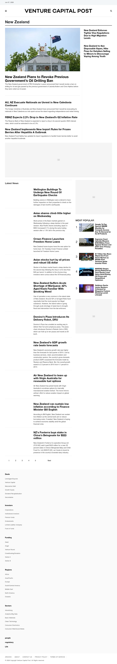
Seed (6, 542)
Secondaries (9, 497)
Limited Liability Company (13, 525)
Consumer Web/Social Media (14, 629)
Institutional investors (12, 514)
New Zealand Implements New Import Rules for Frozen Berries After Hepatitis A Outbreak (38, 131)
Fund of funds (9, 528)
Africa (7, 574)
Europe (7, 582)
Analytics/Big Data (11, 614)
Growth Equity (9, 490)
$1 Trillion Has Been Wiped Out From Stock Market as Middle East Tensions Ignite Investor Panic (103, 258)
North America (9, 593)
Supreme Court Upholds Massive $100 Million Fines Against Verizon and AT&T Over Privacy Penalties (103, 244)
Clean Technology (11, 621)
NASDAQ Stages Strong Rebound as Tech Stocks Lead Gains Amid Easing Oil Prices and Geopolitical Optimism (103, 274)
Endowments (9, 521)
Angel (7, 546)
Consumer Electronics (12, 625)
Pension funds (10, 517)
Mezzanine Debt (10, 486)
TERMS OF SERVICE (57, 657)
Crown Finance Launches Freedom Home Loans (48, 240)
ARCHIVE (8, 657)
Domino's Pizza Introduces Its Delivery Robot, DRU (51, 318)
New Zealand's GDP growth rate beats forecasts (50, 344)
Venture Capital (10, 482)
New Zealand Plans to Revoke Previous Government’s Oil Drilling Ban (37, 79)
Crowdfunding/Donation (12, 553)
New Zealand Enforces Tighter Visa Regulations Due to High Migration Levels (96, 34)
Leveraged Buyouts (11, 479)
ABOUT (17, 657)
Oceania (8, 597)
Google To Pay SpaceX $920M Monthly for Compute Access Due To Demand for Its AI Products (103, 229)
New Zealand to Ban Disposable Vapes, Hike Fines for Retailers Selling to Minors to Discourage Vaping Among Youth (97, 51)
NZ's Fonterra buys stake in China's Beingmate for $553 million (50, 435)
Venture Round (10, 549)
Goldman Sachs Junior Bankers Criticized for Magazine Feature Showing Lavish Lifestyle (102, 290)
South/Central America (12, 585)
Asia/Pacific (9, 578)
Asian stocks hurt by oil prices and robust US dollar (51, 261)
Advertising (8, 610)
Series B (8, 561)
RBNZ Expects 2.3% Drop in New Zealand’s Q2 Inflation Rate (41, 117)
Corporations (9, 510)
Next (49, 460)
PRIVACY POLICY (41, 657)
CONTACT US (27, 657)
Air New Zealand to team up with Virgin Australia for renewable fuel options (50, 378)
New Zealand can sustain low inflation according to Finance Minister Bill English (51, 406)
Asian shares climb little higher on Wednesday (52, 215)
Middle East (9, 589)
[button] (6, 10)
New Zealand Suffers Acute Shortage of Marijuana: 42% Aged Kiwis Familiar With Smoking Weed (50, 287)
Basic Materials (10, 618)
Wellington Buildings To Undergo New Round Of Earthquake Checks (47, 192)
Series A (8, 557)
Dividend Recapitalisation (13, 494)
